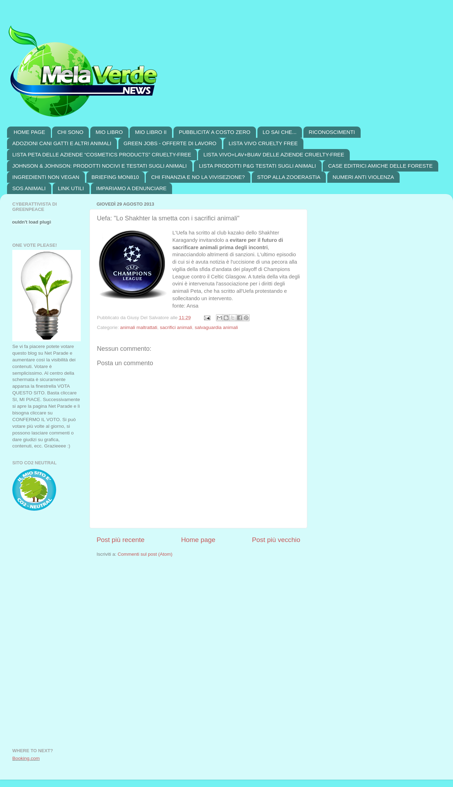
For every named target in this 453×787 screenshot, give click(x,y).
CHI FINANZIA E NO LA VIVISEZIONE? (198, 177)
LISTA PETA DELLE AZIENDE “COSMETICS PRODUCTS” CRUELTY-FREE (101, 154)
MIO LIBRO (109, 132)
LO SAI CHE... (280, 132)
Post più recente (121, 539)
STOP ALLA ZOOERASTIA (288, 177)
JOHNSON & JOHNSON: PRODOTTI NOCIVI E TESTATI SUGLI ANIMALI (99, 166)
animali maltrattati (138, 327)
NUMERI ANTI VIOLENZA (363, 177)
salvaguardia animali (216, 327)
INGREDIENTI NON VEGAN (45, 177)
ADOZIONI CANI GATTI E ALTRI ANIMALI (61, 143)
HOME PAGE (29, 132)
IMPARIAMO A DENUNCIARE (131, 188)
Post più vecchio (276, 539)
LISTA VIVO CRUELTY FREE (263, 143)
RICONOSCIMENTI (332, 132)
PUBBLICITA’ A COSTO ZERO (214, 132)
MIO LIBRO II (150, 132)
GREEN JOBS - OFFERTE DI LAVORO (170, 143)
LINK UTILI (71, 188)
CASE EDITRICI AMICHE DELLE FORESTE (380, 166)
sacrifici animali (176, 327)
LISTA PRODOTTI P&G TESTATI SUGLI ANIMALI (257, 166)
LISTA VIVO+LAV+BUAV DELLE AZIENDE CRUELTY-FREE (273, 154)
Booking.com (26, 758)
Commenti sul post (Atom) (145, 554)
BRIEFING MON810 (115, 177)
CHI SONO (70, 132)
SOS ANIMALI (29, 188)
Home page (198, 539)
